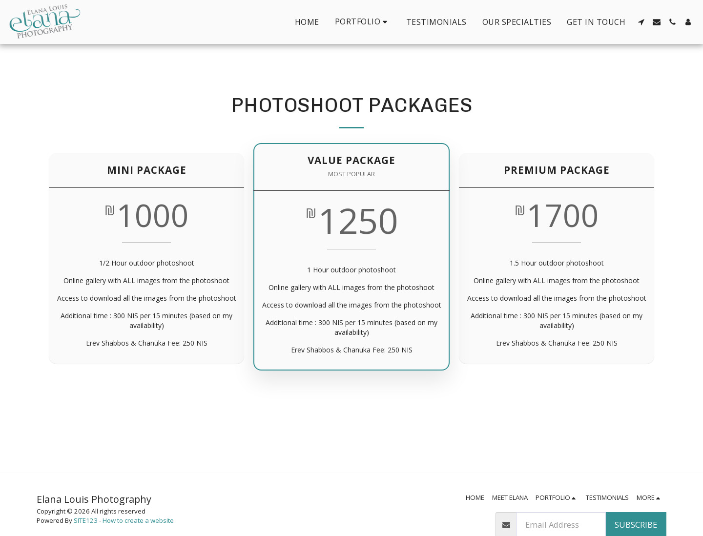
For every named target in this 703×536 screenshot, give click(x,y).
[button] (363, 22)
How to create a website (138, 520)
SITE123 (86, 520)
